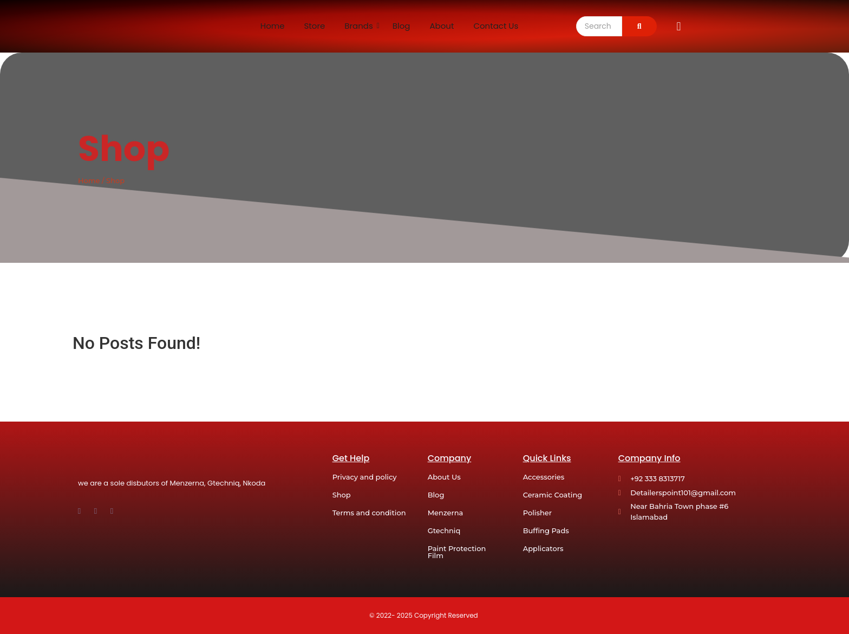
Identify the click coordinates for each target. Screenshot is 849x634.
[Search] (599, 26)
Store (314, 25)
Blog (401, 25)
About (441, 25)
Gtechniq (444, 530)
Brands (358, 25)
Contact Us (495, 25)
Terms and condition (369, 512)
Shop (341, 494)
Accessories (544, 477)
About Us (444, 477)
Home (272, 25)
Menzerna (445, 512)
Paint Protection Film (457, 552)
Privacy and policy (364, 477)
